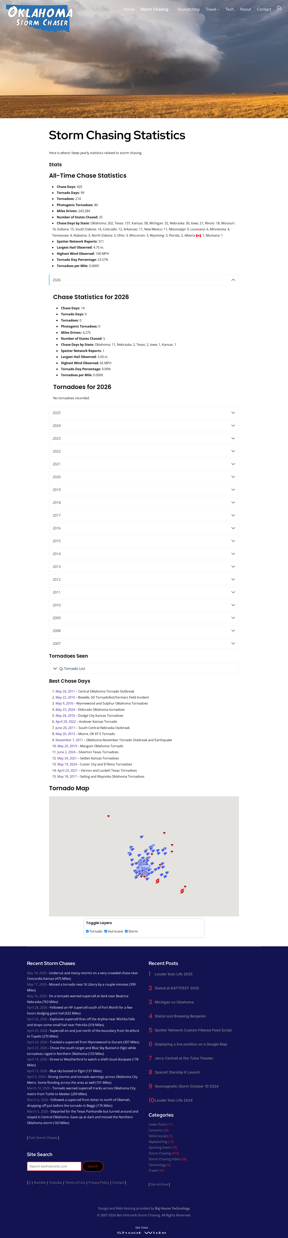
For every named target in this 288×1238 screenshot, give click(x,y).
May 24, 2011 (65, 691)
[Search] (279, 8)
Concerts (155, 1130)
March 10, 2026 (38, 1088)
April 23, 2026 (37, 1048)
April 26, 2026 (37, 1019)
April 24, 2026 (37, 1042)
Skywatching (188, 9)
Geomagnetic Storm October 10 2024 (187, 1086)
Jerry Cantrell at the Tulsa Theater (184, 1058)
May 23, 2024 (65, 709)
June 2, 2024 (66, 752)
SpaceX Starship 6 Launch (177, 1072)
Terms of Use (75, 1182)
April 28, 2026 (37, 1007)
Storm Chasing (154, 9)
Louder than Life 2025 (173, 974)
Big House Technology (172, 1208)
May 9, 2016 (64, 703)
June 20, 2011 (65, 728)
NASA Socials (158, 1136)
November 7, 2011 (69, 740)
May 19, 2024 (67, 764)
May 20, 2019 (67, 746)
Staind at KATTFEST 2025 (177, 988)
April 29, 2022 (66, 721)
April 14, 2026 (37, 1059)
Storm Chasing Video (164, 1159)
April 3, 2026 (36, 1077)
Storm (131, 931)
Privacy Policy (99, 1182)
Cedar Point (157, 1124)
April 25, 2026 (37, 1030)
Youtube (55, 1182)
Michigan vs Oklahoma (174, 1002)
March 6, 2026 (37, 1100)
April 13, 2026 (37, 1071)
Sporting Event (160, 1147)
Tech (229, 9)
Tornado (94, 931)
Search (93, 1166)
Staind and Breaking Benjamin (180, 1016)
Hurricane (113, 931)
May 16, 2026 (36, 996)
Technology (157, 1165)
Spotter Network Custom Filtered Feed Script (193, 1030)
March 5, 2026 (37, 1111)
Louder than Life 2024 (174, 1100)
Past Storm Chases (43, 1137)
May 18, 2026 (36, 973)
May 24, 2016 (65, 715)
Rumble (40, 1182)
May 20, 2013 (65, 734)
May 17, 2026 (36, 984)
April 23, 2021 (67, 770)
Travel (211, 9)
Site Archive (159, 1184)
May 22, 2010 (65, 697)
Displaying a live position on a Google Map (191, 1044)
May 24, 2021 (67, 758)
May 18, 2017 (67, 776)
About (245, 9)
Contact (264, 9)
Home (129, 9)
